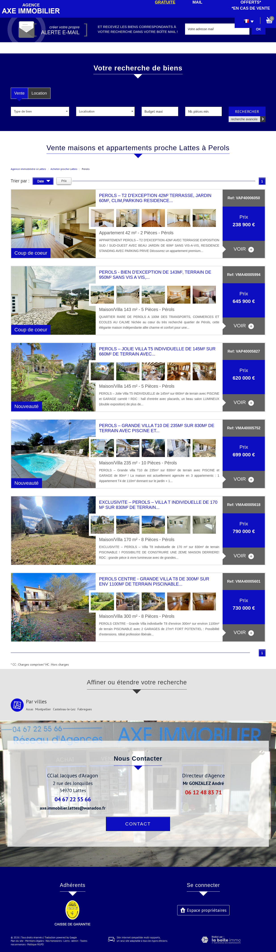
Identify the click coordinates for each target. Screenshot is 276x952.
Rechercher (247, 111)
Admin (74, 940)
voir (244, 249)
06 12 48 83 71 (203, 792)
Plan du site (17, 940)
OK (258, 29)
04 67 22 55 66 (73, 799)
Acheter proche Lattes (64, 169)
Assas (29, 709)
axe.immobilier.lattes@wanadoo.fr (72, 808)
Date (43, 181)
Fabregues (85, 709)
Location (39, 93)
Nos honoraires (54, 940)
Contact (138, 823)
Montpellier (43, 709)
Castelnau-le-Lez (64, 709)
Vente (19, 93)
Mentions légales (34, 940)
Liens (66, 940)
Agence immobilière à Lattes (28, 169)
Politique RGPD (35, 944)
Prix (64, 181)
